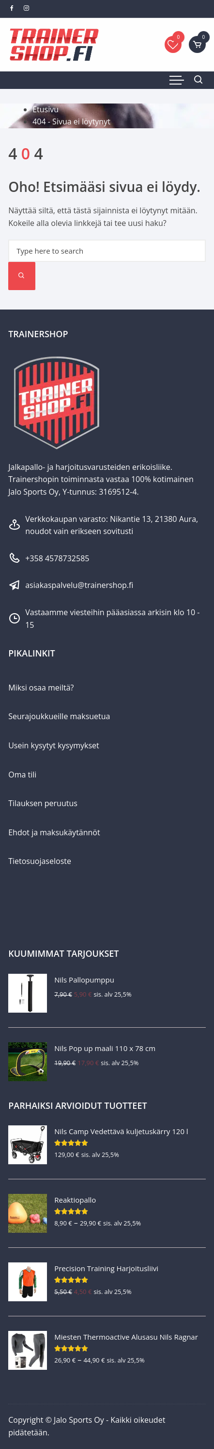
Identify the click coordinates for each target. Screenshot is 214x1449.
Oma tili (22, 774)
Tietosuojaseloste (39, 861)
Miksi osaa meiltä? (41, 687)
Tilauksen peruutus (42, 803)
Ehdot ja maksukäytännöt (54, 832)
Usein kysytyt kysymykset (53, 745)
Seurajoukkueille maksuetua (59, 716)
